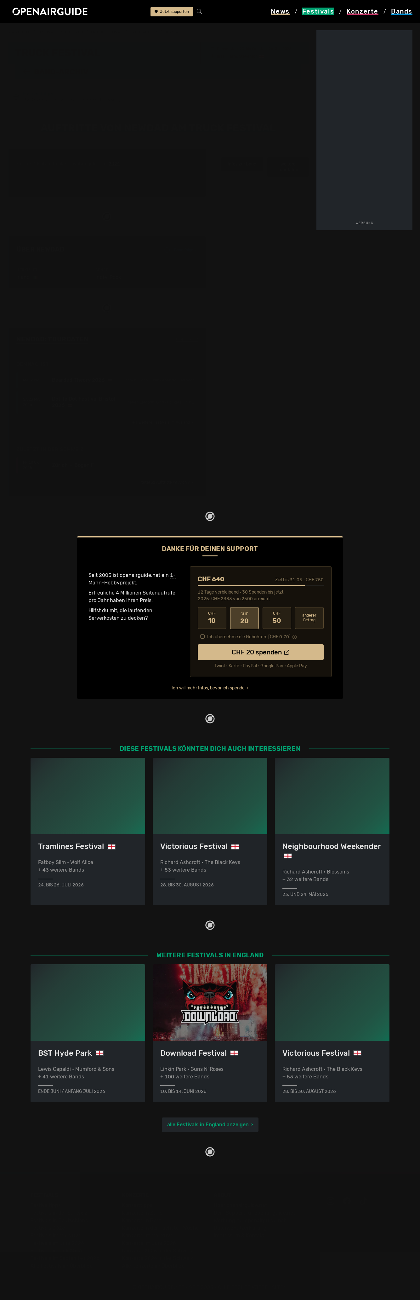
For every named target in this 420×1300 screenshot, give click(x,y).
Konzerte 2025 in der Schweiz (157, 1251)
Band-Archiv (143, 32)
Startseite (19, 32)
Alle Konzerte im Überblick (153, 1266)
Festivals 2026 (48, 1228)
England (74, 32)
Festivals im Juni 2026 (57, 1243)
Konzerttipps (137, 1205)
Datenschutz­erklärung (240, 1228)
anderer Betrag (309, 617)
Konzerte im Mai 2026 (147, 1236)
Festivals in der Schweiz (59, 1213)
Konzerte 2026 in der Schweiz (157, 1258)
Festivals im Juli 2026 (56, 1251)
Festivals (47, 32)
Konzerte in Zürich (144, 1213)
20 (244, 617)
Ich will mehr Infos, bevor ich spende (208, 687)
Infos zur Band (242, 164)
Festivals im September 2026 (65, 1258)
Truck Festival (106, 32)
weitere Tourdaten (288, 166)
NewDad (172, 32)
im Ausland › (162, 422)
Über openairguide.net (240, 1205)
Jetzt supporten (172, 12)
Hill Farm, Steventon (239, 56)
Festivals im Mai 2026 (56, 1236)
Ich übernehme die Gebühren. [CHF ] (249, 636)
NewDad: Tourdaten (52, 339)
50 (277, 617)
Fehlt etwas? (186, 339)
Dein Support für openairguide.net (254, 1213)
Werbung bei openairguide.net (250, 1220)
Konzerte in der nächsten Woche (160, 1228)
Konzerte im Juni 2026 (149, 1243)
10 (212, 617)
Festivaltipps (46, 1205)
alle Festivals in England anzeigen (208, 1125)
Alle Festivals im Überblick (61, 1266)
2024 (114, 164)
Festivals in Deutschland (59, 1220)
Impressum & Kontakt (239, 1236)
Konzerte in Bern (142, 1220)
